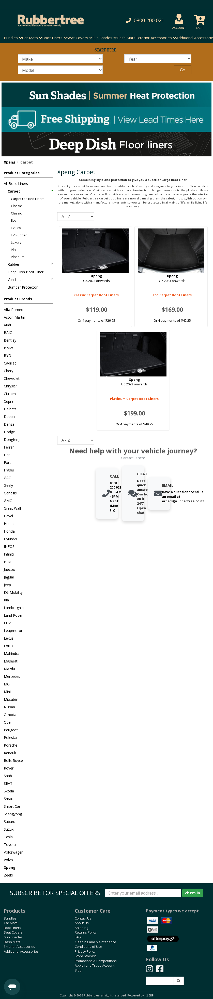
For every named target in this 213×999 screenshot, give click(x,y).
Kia (6, 600)
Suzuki (9, 829)
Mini (7, 691)
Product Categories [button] (22, 172)
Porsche (10, 745)
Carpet (30, 191)
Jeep (7, 584)
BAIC (8, 332)
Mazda (9, 668)
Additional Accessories (21, 951)
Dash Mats (126, 37)
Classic (16, 206)
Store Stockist (85, 956)
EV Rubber (19, 235)
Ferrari (9, 447)
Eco (13, 220)
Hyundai (10, 538)
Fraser (9, 470)
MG (7, 684)
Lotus (8, 645)
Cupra (8, 401)
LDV (7, 622)
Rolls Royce (13, 760)
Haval (8, 516)
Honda (9, 531)
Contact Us (83, 918)
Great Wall (12, 508)
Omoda (10, 714)
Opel (7, 722)
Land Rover (13, 615)
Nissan (9, 707)
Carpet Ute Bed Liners (27, 198)
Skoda (9, 791)
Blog (78, 970)
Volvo (8, 859)
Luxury (16, 242)
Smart (9, 798)
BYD (7, 355)
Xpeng (10, 162)
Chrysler (10, 386)
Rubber (30, 264)
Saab (8, 775)
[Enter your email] (143, 893)
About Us (82, 923)
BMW (8, 347)
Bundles (10, 918)
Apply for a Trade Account (94, 965)
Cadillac (10, 363)
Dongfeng (12, 439)
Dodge (9, 431)
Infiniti (9, 554)
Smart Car (12, 806)
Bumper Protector (23, 287)
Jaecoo (9, 569)
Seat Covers (13, 932)
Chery (8, 370)
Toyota (10, 844)
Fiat (7, 454)
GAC (7, 477)
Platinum (17, 249)
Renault (10, 752)
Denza (9, 424)
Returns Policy (86, 932)
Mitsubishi (12, 699)
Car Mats (11, 923)
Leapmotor (13, 630)
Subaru (9, 821)
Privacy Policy (85, 951)
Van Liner (30, 279)
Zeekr (8, 875)
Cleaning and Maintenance (95, 942)
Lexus (8, 638)
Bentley (10, 340)
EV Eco (16, 227)
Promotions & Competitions (96, 960)
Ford (7, 462)
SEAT (8, 783)
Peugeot (11, 729)
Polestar (11, 737)
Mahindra (11, 653)
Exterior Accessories (19, 946)
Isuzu (8, 561)
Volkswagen (13, 852)
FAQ (78, 937)
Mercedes (12, 676)
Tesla (8, 836)
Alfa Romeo (13, 309)
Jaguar (9, 577)
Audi (7, 324)
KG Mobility (13, 592)
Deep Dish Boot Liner (25, 271)
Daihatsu (11, 409)
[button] (143, 20)
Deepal (10, 416)
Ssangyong (13, 814)
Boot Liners (12, 927)
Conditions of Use (88, 946)
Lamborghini (14, 607)
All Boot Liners (16, 183)
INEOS (9, 546)
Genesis (10, 493)
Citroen (10, 393)
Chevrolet (12, 378)
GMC (8, 500)
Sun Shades (13, 937)
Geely (8, 485)
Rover (8, 768)
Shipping (81, 927)
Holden (10, 523)
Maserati (11, 661)
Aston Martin (14, 317)
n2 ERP (149, 995)
